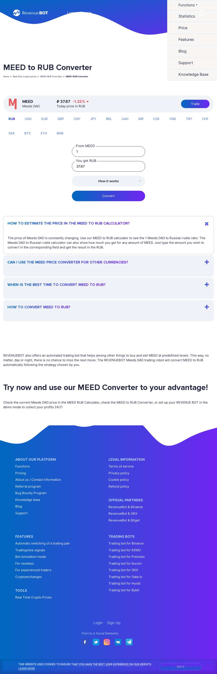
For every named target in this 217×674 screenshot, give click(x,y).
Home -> (7, 76)
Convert (108, 196)
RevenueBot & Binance (125, 507)
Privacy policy (118, 473)
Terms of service (121, 466)
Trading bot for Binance (126, 543)
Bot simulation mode (30, 557)
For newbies (24, 563)
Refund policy (118, 486)
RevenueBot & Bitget (124, 520)
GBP (60, 119)
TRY (189, 119)
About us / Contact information (38, 480)
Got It (180, 666)
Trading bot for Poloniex (126, 557)
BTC (27, 133)
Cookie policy (118, 480)
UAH (125, 119)
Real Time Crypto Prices (33, 597)
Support (21, 513)
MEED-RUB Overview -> (52, 76)
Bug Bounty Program (30, 493)
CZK (156, 119)
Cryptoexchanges (28, 577)
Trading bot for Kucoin (125, 563)
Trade (195, 104)
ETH (44, 133)
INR (140, 119)
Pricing (20, 473)
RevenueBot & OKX (122, 513)
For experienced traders (33, 570)
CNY (77, 119)
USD (28, 119)
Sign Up (86, 13)
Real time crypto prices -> (26, 76)
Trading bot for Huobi (124, 583)
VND (172, 119)
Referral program (28, 486)
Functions (22, 466)
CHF (205, 119)
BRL (109, 119)
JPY (93, 119)
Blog (18, 506)
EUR (44, 119)
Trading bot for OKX (123, 570)
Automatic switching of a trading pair (42, 543)
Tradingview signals (30, 550)
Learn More (26, 668)
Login (71, 13)
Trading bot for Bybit (123, 590)
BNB (60, 133)
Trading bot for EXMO (124, 550)
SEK (11, 133)
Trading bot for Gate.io (125, 577)
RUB (11, 119)
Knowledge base (27, 500)
